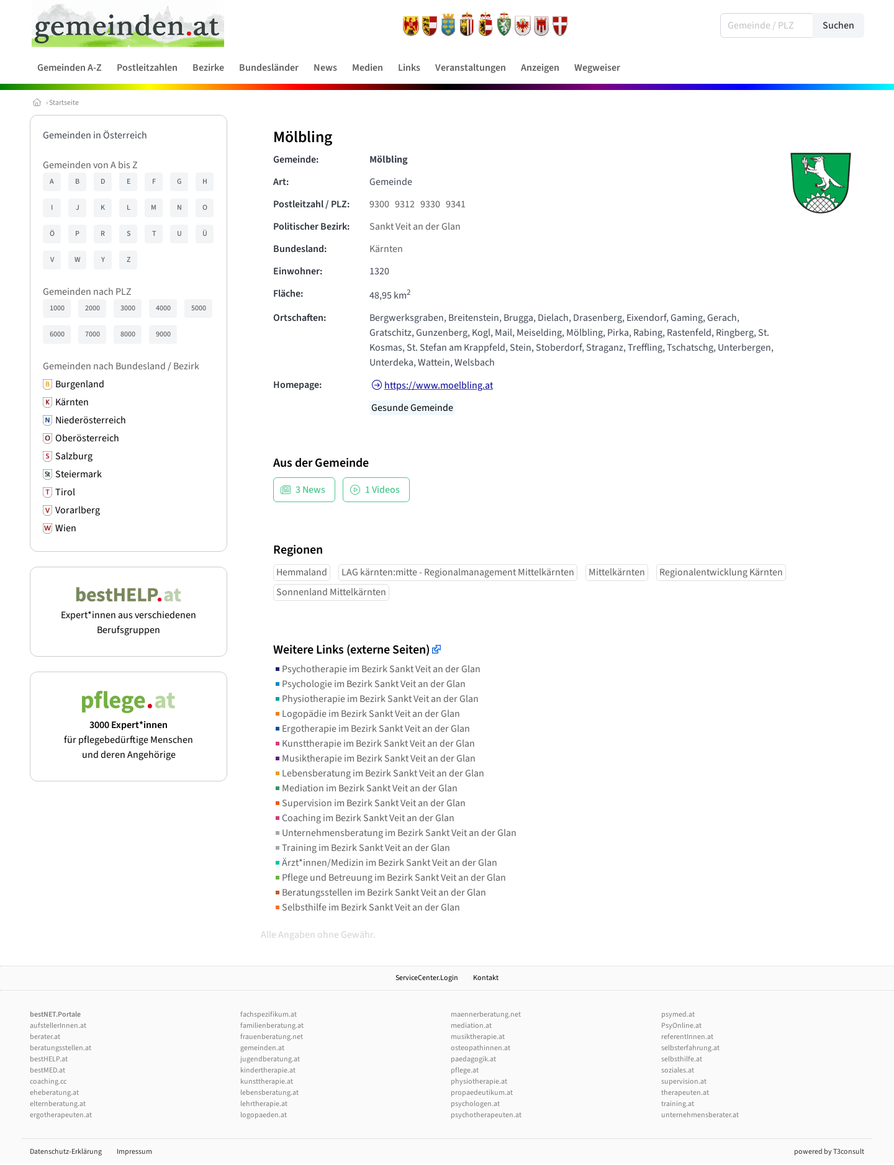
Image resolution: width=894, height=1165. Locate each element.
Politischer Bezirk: (311, 226)
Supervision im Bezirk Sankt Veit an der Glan (369, 803)
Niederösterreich (90, 420)
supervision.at (684, 1081)
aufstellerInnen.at (58, 1025)
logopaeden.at (263, 1115)
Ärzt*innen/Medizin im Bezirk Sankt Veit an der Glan (385, 863)
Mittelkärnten (617, 572)
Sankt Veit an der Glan (415, 226)
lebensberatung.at (269, 1092)
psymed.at (678, 1014)
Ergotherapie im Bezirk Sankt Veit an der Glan (371, 728)
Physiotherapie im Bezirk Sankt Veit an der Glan (376, 699)
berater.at (45, 1037)
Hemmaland (301, 572)
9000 (163, 334)
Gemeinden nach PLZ (87, 292)
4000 (163, 308)
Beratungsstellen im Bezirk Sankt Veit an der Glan (379, 892)
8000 (127, 334)
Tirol (65, 492)
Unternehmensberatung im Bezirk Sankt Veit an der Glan (395, 833)
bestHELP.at (49, 1059)
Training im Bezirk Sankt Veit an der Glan (361, 848)
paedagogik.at (473, 1059)
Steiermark (78, 474)
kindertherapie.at (268, 1070)
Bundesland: (300, 249)
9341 (456, 204)
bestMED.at (47, 1070)
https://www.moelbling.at (438, 385)
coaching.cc (48, 1081)
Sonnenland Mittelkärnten (331, 592)
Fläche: (288, 293)
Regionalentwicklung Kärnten (721, 572)
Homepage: (297, 385)
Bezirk (186, 366)
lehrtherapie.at (263, 1104)
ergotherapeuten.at (61, 1115)
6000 (57, 334)
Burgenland (79, 384)
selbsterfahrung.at (690, 1048)
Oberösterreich (87, 438)
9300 (379, 204)
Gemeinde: (295, 159)
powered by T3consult (829, 1151)
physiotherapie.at (479, 1081)
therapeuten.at (685, 1092)
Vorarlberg (77, 510)
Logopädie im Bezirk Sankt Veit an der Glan (366, 714)
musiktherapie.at (478, 1037)
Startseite (64, 102)
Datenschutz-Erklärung (66, 1151)
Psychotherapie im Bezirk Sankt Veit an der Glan (377, 669)
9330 (430, 204)
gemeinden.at (262, 1048)
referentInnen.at (687, 1037)
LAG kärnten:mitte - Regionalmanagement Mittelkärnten (457, 572)
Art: (281, 182)
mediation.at (471, 1025)
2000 (92, 308)
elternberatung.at (58, 1104)
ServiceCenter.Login (426, 978)
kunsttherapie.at (266, 1081)
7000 (92, 334)
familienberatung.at (272, 1025)
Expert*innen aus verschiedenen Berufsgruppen (128, 615)
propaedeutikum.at (482, 1092)
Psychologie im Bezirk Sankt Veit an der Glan (369, 684)
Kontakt (486, 978)
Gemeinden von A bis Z (90, 165)
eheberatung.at (54, 1092)
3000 (127, 308)
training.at (677, 1104)
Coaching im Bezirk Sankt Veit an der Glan (363, 818)
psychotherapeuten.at (486, 1115)
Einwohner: (297, 271)
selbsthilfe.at (681, 1059)
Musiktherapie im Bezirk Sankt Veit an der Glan (374, 758)
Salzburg (74, 456)
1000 (57, 308)
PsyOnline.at (681, 1025)
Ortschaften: (299, 318)
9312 (405, 204)
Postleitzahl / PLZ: (311, 204)
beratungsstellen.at (60, 1048)
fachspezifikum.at (268, 1014)
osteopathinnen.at (480, 1048)
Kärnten (72, 402)
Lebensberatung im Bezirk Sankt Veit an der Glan (378, 773)
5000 (198, 308)
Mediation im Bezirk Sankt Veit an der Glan (365, 788)
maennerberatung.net (486, 1014)
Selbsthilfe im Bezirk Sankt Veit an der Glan (366, 907)
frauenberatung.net (271, 1037)
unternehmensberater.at (700, 1115)
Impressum (134, 1151)
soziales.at (677, 1070)
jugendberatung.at (270, 1059)
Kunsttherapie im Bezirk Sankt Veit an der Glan (374, 743)
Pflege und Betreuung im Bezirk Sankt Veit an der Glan (389, 877)
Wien (65, 528)
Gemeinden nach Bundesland (104, 366)
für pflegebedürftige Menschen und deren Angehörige (128, 732)
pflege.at (465, 1070)
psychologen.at (475, 1104)
